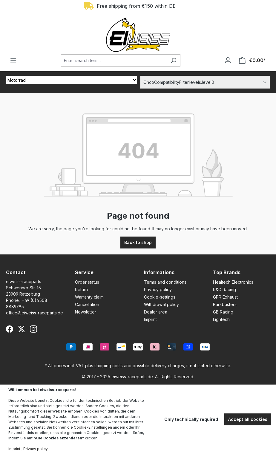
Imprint (150, 319)
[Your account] (228, 60)
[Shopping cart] (252, 60)
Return (81, 289)
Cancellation (87, 304)
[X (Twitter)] (21, 329)
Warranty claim (89, 296)
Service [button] (84, 272)
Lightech (221, 319)
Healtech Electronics (233, 282)
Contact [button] (16, 272)
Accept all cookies (247, 419)
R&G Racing (224, 289)
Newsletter (85, 311)
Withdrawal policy (161, 304)
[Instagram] (33, 329)
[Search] (173, 60)
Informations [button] (159, 272)
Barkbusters (225, 304)
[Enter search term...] (114, 60)
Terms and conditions (165, 282)
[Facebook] (9, 329)
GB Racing (223, 311)
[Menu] (13, 60)
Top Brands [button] (226, 272)
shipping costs (108, 365)
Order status (87, 282)
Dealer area (155, 311)
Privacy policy (158, 289)
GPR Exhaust (225, 296)
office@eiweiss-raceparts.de (34, 312)
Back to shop (138, 242)
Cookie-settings (159, 296)
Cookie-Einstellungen (93, 427)
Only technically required (191, 419)
